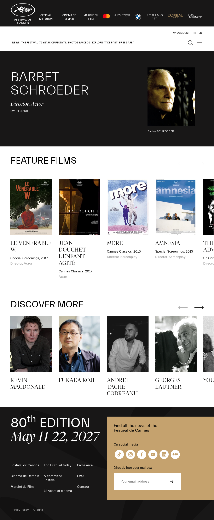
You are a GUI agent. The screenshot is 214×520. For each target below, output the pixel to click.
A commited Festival (53, 478)
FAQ (80, 476)
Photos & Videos (79, 42)
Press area (126, 42)
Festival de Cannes (25, 465)
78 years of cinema (58, 491)
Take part (110, 42)
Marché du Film (22, 487)
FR (194, 32)
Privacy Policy (20, 510)
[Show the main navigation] (199, 42)
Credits (38, 510)
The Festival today (57, 465)
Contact (83, 487)
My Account (181, 32)
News (16, 42)
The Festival (29, 42)
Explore (97, 42)
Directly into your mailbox (133, 468)
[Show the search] (190, 42)
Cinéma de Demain (25, 476)
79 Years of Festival (52, 42)
